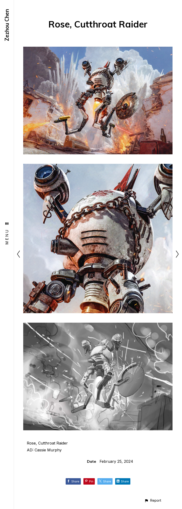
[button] (152, 500)
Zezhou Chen (7, 25)
